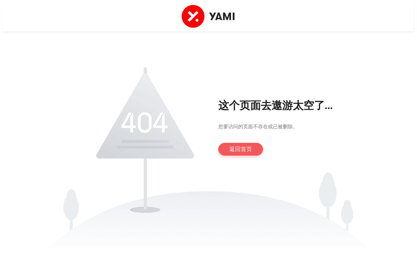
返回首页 (240, 149)
